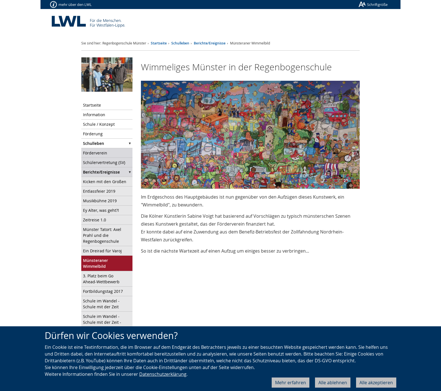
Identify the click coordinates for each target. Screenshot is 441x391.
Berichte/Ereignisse (210, 43)
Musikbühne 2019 (100, 200)
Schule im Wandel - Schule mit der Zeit (101, 303)
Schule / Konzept (99, 124)
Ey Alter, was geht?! (101, 210)
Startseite (159, 43)
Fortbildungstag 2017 (103, 291)
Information (94, 114)
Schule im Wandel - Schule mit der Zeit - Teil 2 (102, 322)
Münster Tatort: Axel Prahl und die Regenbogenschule (102, 235)
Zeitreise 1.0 (94, 220)
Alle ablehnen (332, 382)
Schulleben (180, 43)
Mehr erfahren (290, 382)
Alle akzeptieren (376, 382)
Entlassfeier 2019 (99, 191)
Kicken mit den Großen (104, 181)
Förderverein (95, 153)
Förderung (93, 133)
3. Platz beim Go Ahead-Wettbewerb (101, 278)
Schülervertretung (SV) (104, 162)
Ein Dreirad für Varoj (102, 250)
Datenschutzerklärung (162, 374)
